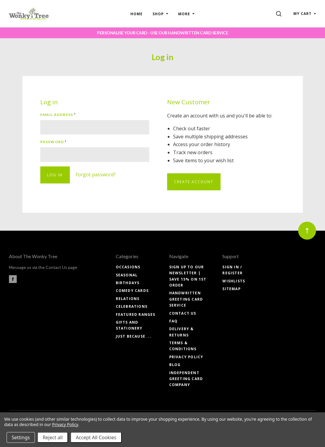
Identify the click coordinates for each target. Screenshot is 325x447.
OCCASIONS (128, 267)
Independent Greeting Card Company (186, 379)
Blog (175, 364)
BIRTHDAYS (128, 282)
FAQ (173, 321)
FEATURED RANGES (135, 314)
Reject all (53, 437)
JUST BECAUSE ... (133, 336)
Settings (21, 437)
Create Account (193, 181)
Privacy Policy (186, 356)
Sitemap (231, 288)
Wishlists (233, 281)
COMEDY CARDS (132, 290)
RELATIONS (128, 298)
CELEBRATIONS (131, 306)
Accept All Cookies (96, 437)
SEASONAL (127, 275)
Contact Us (182, 313)
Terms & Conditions (183, 345)
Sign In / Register (232, 269)
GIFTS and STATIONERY (129, 325)
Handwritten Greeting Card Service (186, 299)
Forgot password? (96, 174)
